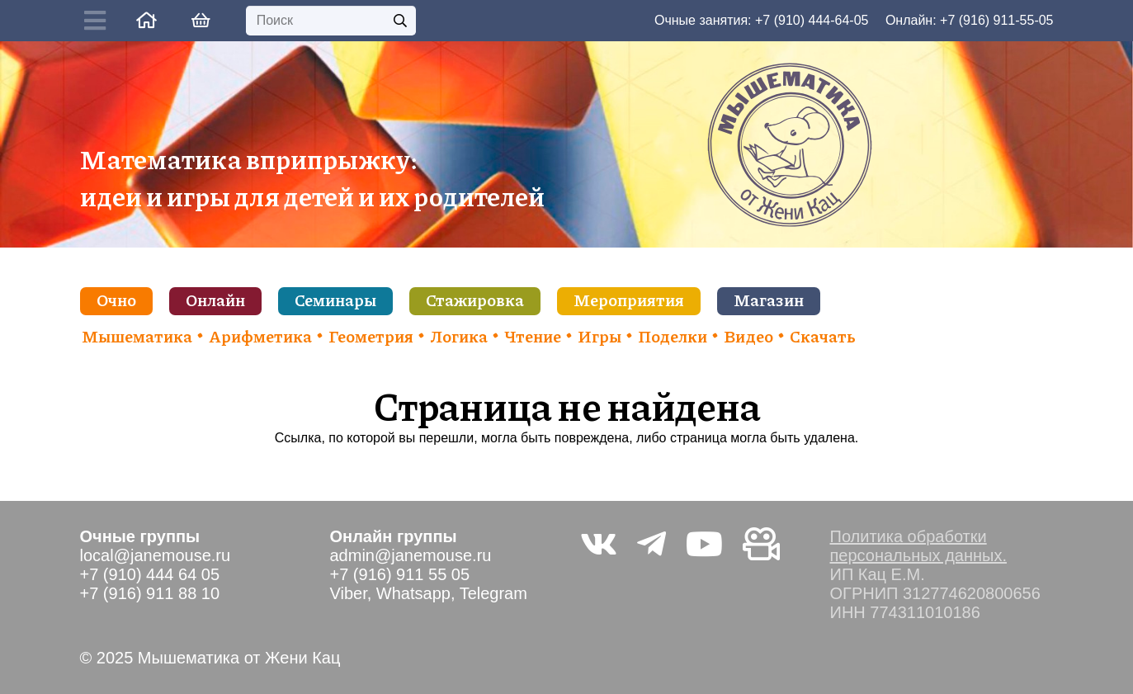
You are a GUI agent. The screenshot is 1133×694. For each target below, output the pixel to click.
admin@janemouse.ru (411, 555)
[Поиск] (331, 21)
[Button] (99, 21)
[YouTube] (704, 543)
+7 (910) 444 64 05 (150, 574)
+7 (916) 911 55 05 (400, 574)
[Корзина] (201, 20)
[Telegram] (651, 543)
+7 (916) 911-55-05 (996, 20)
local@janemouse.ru (155, 555)
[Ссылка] (146, 20)
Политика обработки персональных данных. (918, 545)
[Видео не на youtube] (761, 543)
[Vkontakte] (598, 543)
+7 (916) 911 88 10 (150, 593)
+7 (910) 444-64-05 (811, 20)
